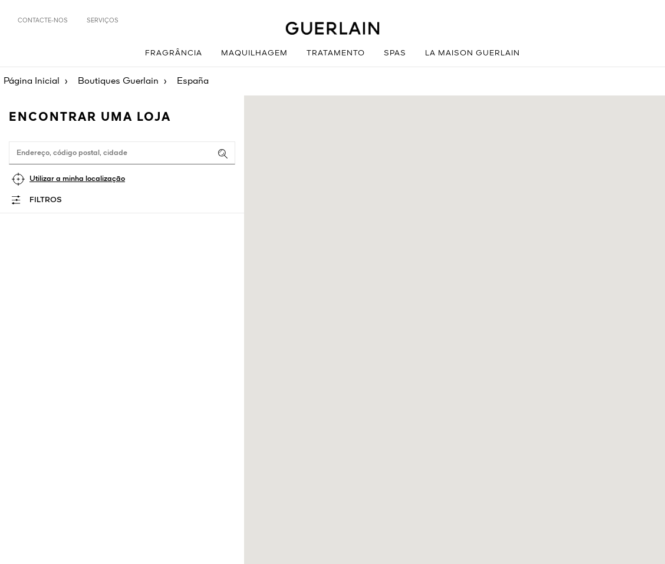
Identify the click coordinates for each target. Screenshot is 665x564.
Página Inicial (32, 81)
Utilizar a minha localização (77, 179)
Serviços (102, 21)
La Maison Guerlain (472, 53)
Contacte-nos (43, 21)
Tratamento (336, 53)
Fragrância (173, 53)
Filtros (45, 200)
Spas (395, 53)
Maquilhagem (254, 53)
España (193, 81)
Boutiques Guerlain (118, 81)
